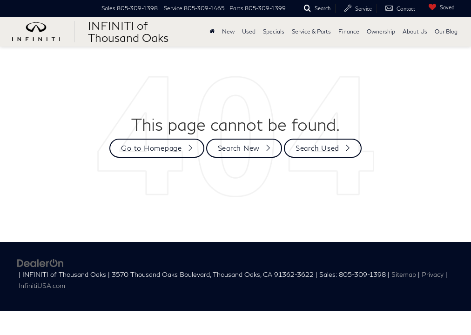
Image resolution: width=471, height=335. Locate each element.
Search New (239, 148)
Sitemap (403, 274)
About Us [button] (415, 31)
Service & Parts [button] (311, 31)
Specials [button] (273, 31)
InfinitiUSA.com (42, 285)
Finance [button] (348, 31)
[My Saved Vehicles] (439, 7)
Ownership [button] (381, 31)
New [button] (228, 31)
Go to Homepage (151, 148)
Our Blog (446, 31)
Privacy (433, 274)
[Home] (212, 32)
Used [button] (249, 31)
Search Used (317, 148)
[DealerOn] (40, 262)
